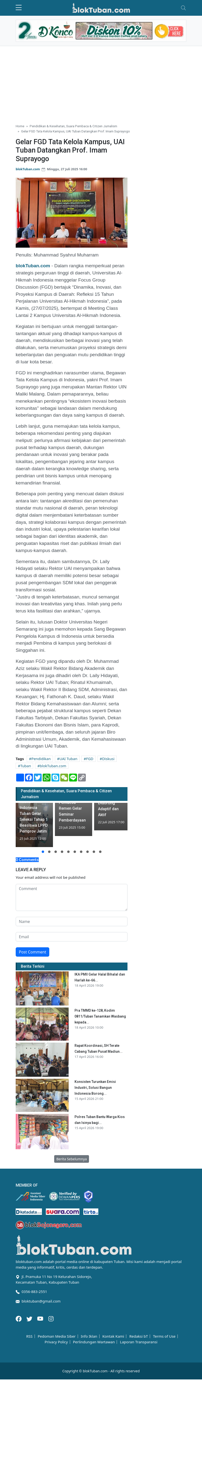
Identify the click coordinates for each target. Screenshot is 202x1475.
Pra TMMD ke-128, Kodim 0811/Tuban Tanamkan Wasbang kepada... (100, 1016)
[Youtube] (40, 1318)
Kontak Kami (113, 1336)
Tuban (25, 765)
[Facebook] (19, 1318)
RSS (29, 1336)
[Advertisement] (101, 82)
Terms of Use (164, 1336)
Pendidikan (41, 758)
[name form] (71, 921)
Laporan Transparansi (138, 1342)
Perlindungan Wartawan (94, 1342)
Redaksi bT (138, 1336)
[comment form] (71, 897)
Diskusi (108, 758)
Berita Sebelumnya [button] (71, 1159)
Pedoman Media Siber (57, 1336)
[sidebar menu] (19, 8)
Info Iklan (89, 1336)
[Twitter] (29, 1318)
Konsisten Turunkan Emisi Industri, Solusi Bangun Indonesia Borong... (95, 1087)
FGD (89, 758)
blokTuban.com (28, 169)
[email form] (71, 936)
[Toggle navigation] (183, 8)
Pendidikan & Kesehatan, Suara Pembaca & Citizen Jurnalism (73, 126)
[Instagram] (51, 1318)
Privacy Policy (56, 1342)
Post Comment (32, 952)
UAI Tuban (68, 758)
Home (20, 126)
